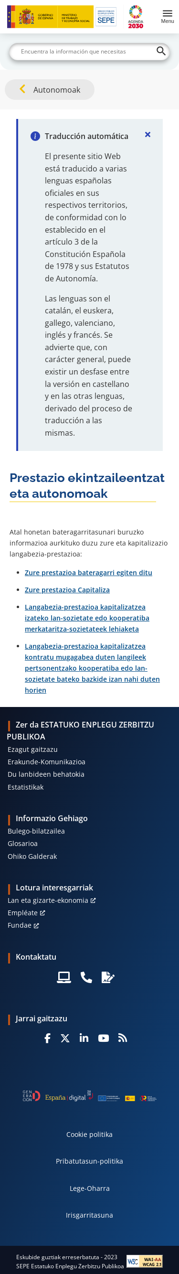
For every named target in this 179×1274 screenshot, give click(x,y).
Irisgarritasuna (89, 1215)
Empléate (23, 912)
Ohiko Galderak (32, 856)
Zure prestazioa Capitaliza (67, 589)
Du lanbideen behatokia (46, 774)
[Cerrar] (147, 134)
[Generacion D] (89, 1096)
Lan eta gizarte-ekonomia (48, 900)
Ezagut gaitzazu (33, 749)
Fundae (20, 925)
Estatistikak (25, 787)
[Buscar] (89, 51)
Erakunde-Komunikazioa (46, 761)
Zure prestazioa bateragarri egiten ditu (88, 572)
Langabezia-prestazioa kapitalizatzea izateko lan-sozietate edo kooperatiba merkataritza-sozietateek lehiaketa (87, 617)
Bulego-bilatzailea (36, 830)
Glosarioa (23, 843)
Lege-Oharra (90, 1188)
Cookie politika (89, 1134)
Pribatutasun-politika (89, 1161)
